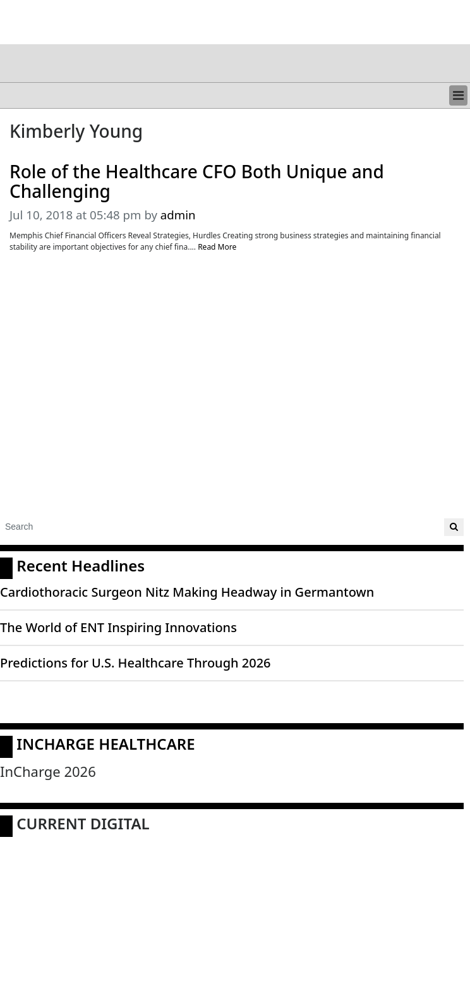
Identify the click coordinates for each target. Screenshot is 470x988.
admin (178, 215)
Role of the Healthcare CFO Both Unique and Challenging (196, 181)
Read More (217, 246)
